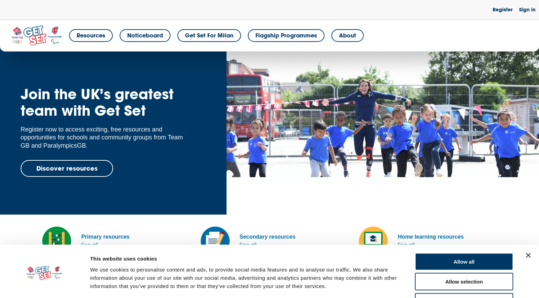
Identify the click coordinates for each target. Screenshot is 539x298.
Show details (361, 284)
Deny (464, 278)
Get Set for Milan (209, 35)
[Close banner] (528, 231)
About (347, 35)
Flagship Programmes (286, 35)
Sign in (527, 9)
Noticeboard (145, 35)
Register (503, 9)
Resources (91, 35)
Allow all (464, 238)
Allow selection (464, 258)
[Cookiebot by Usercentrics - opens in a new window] (44, 284)
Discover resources (67, 168)
